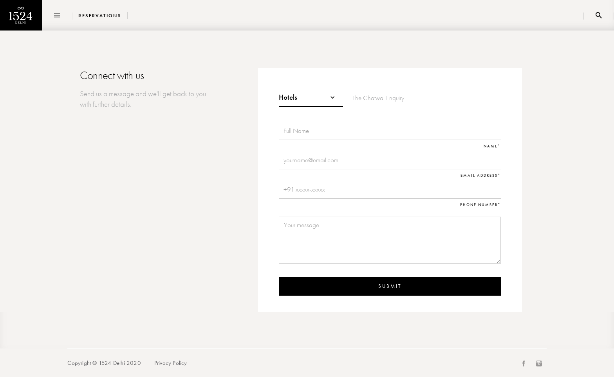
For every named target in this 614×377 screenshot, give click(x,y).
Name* (492, 146)
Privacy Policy (170, 362)
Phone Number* (480, 205)
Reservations (99, 16)
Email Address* (480, 175)
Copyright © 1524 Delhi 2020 (104, 362)
